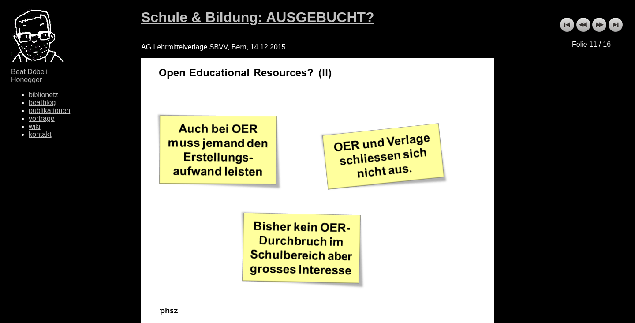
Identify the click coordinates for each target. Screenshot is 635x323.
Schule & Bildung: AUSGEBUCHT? (257, 17)
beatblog (42, 102)
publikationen (49, 110)
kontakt (40, 134)
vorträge (42, 118)
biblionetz (44, 94)
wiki (35, 126)
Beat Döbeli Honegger (29, 75)
